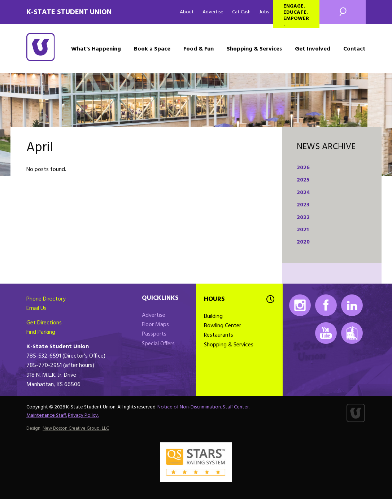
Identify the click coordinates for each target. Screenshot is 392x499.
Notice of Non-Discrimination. (189, 407)
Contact (354, 49)
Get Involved (312, 49)
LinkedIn (352, 305)
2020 (303, 242)
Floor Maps (155, 324)
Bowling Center (222, 326)
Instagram (300, 305)
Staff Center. (236, 407)
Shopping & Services (254, 49)
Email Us (36, 308)
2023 (303, 205)
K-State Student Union (69, 12)
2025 (303, 180)
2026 (303, 167)
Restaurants (218, 335)
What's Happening (96, 49)
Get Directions (44, 323)
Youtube (326, 333)
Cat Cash (241, 12)
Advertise (212, 12)
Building (213, 316)
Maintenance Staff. (46, 415)
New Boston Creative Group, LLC (76, 428)
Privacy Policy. (83, 415)
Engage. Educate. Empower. (296, 15)
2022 (303, 217)
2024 (303, 192)
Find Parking (40, 332)
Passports (154, 334)
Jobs (264, 12)
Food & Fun (198, 49)
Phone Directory (46, 299)
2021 (303, 230)
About (187, 12)
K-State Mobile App (352, 333)
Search (342, 12)
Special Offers (158, 344)
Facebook (326, 305)
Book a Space (152, 49)
